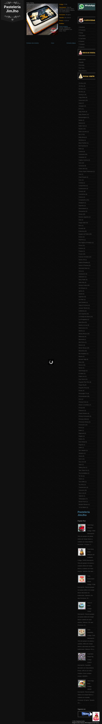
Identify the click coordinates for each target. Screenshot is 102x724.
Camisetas (82, 154)
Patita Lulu (82, 376)
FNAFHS (81, 239)
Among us (81, 94)
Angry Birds (82, 97)
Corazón (81, 191)
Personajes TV (83, 393)
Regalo (81, 436)
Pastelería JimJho (12, 9)
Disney (81, 214)
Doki (80, 220)
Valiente (81, 496)
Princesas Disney (83, 422)
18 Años (81, 86)
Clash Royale (82, 177)
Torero (80, 479)
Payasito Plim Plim (84, 382)
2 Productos (82, 30)
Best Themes (81, 722)
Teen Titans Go (83, 470)
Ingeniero (81, 296)
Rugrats (81, 444)
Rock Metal (82, 442)
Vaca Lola (81, 493)
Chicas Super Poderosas (86, 171)
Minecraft (81, 339)
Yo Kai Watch (82, 507)
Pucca (80, 427)
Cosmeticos (82, 194)
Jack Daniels (82, 302)
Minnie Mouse (83, 348)
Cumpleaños (82, 200)
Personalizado (83, 396)
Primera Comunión (84, 416)
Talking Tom (82, 467)
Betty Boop (82, 137)
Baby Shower (82, 114)
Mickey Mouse (83, 333)
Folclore (81, 248)
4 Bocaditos (82, 35)
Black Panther (83, 143)
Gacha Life (82, 259)
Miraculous (82, 350)
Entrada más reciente (33, 43)
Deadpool (81, 202)
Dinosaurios (82, 211)
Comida (81, 183)
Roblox (81, 439)
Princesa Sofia (83, 419)
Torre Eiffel (82, 481)
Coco (80, 180)
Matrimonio (82, 328)
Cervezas (81, 165)
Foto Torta (81, 68)
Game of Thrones (84, 265)
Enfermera (82, 231)
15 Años (81, 83)
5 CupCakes (82, 38)
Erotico (81, 237)
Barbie (80, 120)
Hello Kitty (81, 282)
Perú (80, 399)
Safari (80, 447)
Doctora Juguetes (84, 217)
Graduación (82, 274)
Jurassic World (83, 308)
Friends (81, 251)
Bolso (80, 148)
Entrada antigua (71, 43)
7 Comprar (82, 44)
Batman (81, 123)
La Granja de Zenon (84, 316)
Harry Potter (82, 279)
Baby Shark (82, 111)
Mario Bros (82, 322)
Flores (80, 245)
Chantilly (81, 62)
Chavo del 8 (82, 168)
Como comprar (63, 26)
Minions (81, 345)
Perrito (80, 390)
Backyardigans (83, 117)
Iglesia (80, 291)
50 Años (81, 89)
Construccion (82, 188)
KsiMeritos (82, 311)
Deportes (81, 205)
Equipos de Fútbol (84, 234)
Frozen (81, 254)
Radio (80, 430)
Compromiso (82, 185)
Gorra (80, 271)
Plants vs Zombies (84, 405)
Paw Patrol (82, 379)
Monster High (82, 359)
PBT (86, 722)
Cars (80, 163)
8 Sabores (81, 47)
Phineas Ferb (82, 402)
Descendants (82, 208)
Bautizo (81, 128)
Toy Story (81, 484)
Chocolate (81, 65)
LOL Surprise (82, 313)
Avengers (81, 106)
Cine (80, 174)
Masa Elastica (83, 71)
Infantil (80, 294)
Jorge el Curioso (83, 305)
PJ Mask (81, 373)
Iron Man (81, 299)
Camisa (81, 151)
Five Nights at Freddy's (85, 242)
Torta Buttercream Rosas (90, 578)
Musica (81, 365)
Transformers (82, 487)
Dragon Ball (82, 222)
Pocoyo (81, 407)
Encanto (81, 228)
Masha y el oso (83, 325)
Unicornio (81, 490)
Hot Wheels (82, 288)
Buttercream (82, 59)
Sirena (80, 456)
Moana (81, 356)
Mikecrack (81, 336)
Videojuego (82, 499)
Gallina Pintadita (83, 262)
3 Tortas (81, 33)
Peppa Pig (82, 385)
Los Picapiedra (83, 319)
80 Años (81, 91)
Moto (80, 362)
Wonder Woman (83, 504)
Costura (81, 197)
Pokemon (81, 410)
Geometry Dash (83, 268)
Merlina (81, 331)
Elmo (80, 225)
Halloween (82, 276)
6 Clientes (81, 41)
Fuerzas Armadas (84, 257)
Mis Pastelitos (82, 353)
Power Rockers (83, 413)
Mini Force (82, 342)
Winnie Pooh (82, 501)
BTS (80, 109)
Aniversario (82, 100)
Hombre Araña (83, 285)
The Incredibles (83, 473)
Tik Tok (81, 476)
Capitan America (83, 160)
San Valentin (82, 450)
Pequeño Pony (83, 388)
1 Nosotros (82, 27)
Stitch (80, 464)
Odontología (82, 370)
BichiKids (81, 140)
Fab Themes (96, 722)
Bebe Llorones (83, 131)
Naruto (80, 368)
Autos (80, 103)
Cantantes (81, 157)
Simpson (81, 453)
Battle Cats (82, 126)
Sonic (80, 459)
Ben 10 (81, 134)
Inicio (52, 43)
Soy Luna (81, 462)
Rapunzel (81, 433)
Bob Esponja (82, 146)
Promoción (82, 425)
